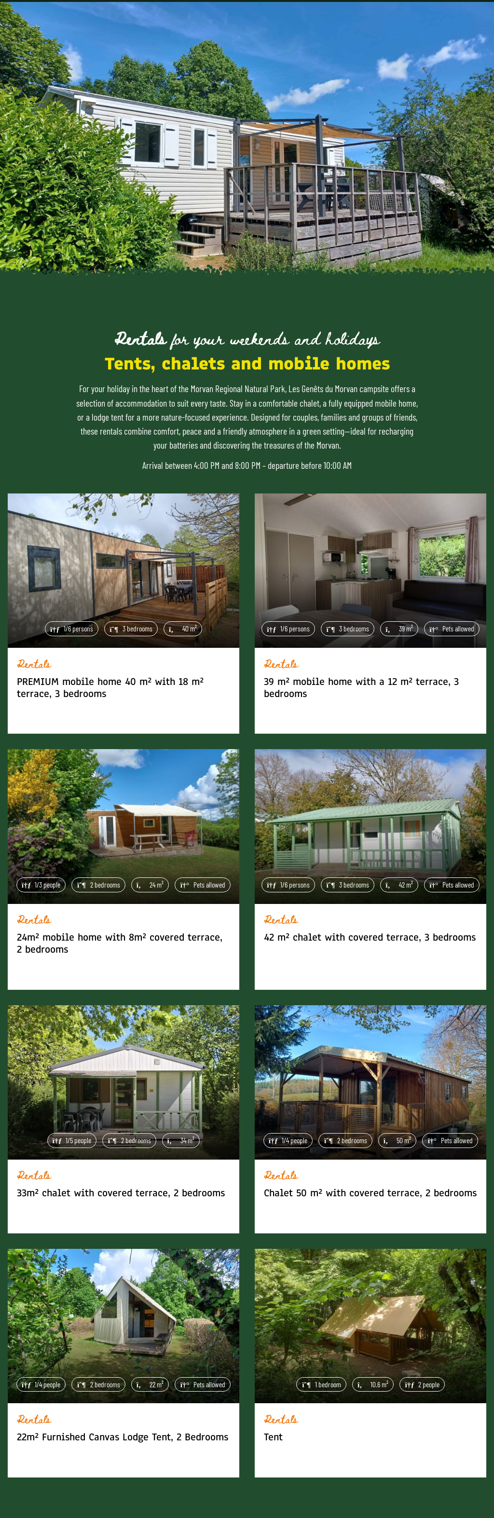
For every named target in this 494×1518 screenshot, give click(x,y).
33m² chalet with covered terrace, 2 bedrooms (121, 1193)
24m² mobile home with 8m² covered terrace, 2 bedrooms (119, 943)
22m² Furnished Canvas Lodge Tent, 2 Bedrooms (122, 1437)
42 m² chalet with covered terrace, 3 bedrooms (370, 937)
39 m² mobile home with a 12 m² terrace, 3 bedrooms (361, 688)
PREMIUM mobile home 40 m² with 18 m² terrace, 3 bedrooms (110, 688)
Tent (273, 1437)
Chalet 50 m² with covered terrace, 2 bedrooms (370, 1193)
